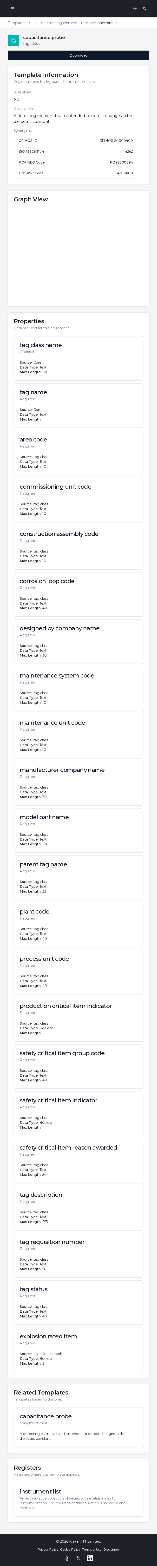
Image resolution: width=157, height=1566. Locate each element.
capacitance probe (46, 1416)
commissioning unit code (55, 487)
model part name (44, 817)
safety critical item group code (62, 1053)
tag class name (41, 345)
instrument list (40, 1491)
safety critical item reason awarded (68, 1148)
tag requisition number (52, 1242)
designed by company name (60, 628)
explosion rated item (48, 1336)
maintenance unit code (52, 723)
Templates (16, 23)
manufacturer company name (62, 770)
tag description (41, 1195)
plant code (34, 912)
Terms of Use (92, 1549)
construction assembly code (59, 534)
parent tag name (43, 864)
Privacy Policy (48, 1549)
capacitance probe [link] (101, 23)
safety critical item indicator (58, 1100)
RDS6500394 (121, 162)
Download (78, 55)
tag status (33, 1289)
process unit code (44, 959)
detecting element (62, 23)
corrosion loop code (47, 581)
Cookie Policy (70, 1549)
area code (33, 439)
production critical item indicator (66, 1006)
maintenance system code (57, 675)
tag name (33, 392)
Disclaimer (111, 1549)
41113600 (125, 173)
